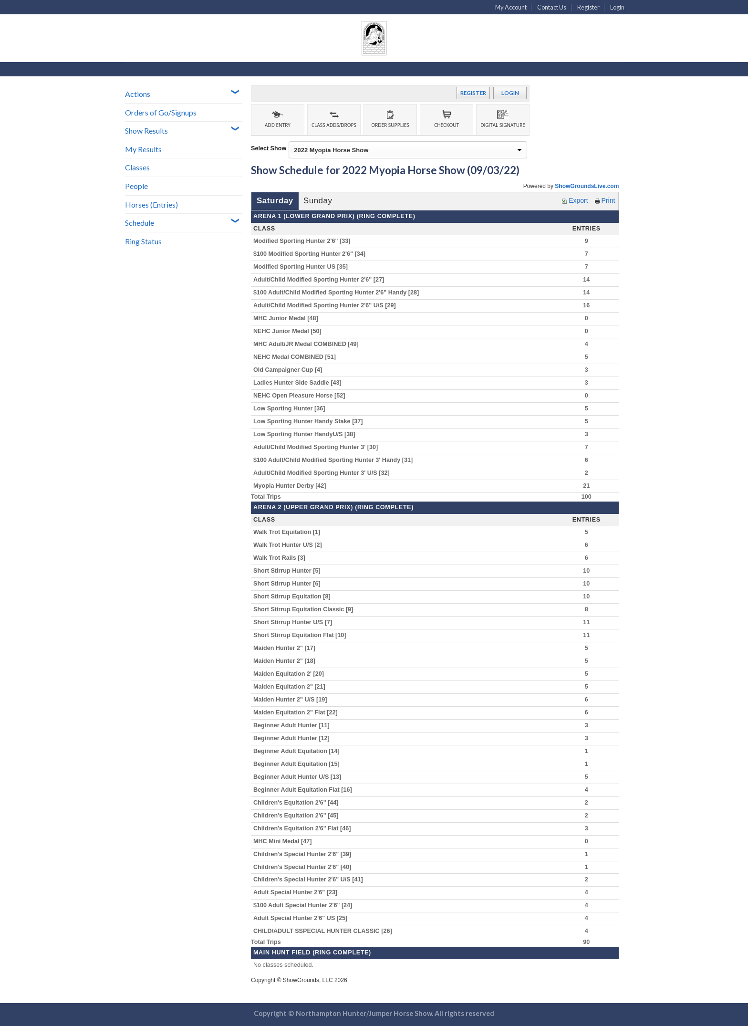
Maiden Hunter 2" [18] (286, 661)
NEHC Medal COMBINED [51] (297, 357)
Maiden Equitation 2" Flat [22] (298, 712)
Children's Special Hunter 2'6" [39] (304, 854)
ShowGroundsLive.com (587, 186)
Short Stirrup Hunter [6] (289, 583)
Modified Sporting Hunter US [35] (303, 266)
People (136, 185)
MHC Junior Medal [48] (288, 318)
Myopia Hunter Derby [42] (292, 485)
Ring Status (143, 241)
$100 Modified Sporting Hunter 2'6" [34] (312, 254)
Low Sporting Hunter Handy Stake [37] (310, 421)
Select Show (268, 148)
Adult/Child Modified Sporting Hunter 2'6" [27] (321, 279)
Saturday (275, 200)
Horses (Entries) (151, 204)
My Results (143, 149)
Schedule (139, 222)
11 (586, 622)
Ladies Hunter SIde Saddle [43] (299, 382)
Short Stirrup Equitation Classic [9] (305, 609)
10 (586, 570)
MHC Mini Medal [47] (285, 841)
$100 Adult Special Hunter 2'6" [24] (305, 905)
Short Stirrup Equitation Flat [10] (302, 635)
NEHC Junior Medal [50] (289, 331)
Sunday (317, 200)
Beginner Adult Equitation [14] (298, 751)
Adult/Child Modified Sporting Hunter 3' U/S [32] (324, 473)
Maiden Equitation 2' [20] (291, 673)
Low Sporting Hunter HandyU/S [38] (306, 434)
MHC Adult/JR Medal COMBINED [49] (308, 344)
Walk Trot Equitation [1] (289, 532)
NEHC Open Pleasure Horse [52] (301, 395)
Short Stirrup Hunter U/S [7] (295, 622)
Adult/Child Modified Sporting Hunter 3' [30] (318, 447)
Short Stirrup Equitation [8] (294, 596)
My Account (511, 7)
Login (617, 7)
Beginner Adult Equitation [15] (298, 764)
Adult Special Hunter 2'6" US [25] (303, 918)
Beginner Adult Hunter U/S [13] (299, 777)
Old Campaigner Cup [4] (290, 369)
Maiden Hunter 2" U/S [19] (292, 699)
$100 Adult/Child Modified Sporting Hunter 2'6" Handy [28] (338, 292)
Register (588, 7)
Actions (137, 93)
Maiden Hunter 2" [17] (286, 648)
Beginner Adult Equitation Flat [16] (305, 789)
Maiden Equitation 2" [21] (291, 686)
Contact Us (551, 7)
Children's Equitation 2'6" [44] (298, 802)
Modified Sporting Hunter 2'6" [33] (304, 241)
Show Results (146, 130)
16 (586, 305)
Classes (137, 167)
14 (586, 279)
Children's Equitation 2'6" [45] (298, 815)
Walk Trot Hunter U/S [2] (290, 545)
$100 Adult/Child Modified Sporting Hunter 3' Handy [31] (335, 460)
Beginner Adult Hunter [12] (293, 738)
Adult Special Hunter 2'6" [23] (298, 892)
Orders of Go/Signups (161, 112)
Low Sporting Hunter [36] (291, 408)
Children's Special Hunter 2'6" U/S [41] (310, 879)
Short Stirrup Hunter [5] (289, 570)
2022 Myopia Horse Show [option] (331, 150)
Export (575, 200)
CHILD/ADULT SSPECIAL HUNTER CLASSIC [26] (325, 931)
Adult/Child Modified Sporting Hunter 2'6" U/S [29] (327, 305)
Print (605, 200)
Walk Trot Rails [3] (281, 558)
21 (586, 485)
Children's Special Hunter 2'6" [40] (304, 867)
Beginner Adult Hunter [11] (293, 725)
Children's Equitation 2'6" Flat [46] (304, 828)
